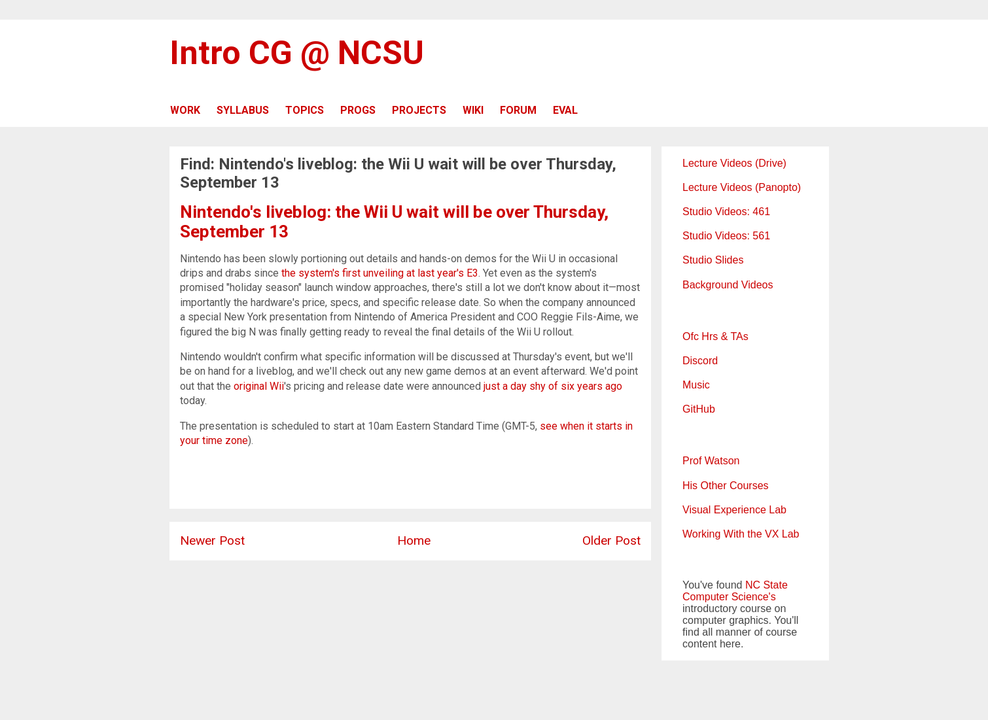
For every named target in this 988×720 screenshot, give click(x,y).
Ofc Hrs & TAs (715, 336)
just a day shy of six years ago (553, 386)
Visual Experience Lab (734, 509)
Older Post (611, 540)
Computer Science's (729, 596)
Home (414, 540)
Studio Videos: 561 (726, 235)
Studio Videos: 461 (726, 211)
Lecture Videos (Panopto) (741, 187)
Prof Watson (710, 460)
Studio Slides (712, 260)
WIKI (473, 110)
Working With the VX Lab (740, 534)
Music (696, 384)
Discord (700, 360)
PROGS (358, 110)
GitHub (698, 409)
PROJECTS (419, 110)
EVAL (565, 110)
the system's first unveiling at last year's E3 (379, 273)
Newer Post (212, 540)
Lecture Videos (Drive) (734, 163)
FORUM (518, 110)
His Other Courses (725, 485)
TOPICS (304, 110)
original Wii (259, 386)
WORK (185, 110)
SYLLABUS (243, 110)
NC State (766, 585)
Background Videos (727, 284)
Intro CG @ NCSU (296, 53)
